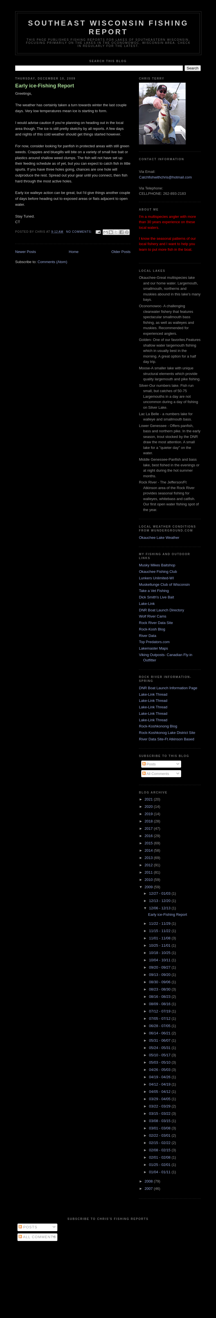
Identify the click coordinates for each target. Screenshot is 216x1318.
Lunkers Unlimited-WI (156, 578)
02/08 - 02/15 (160, 1150)
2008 (149, 1181)
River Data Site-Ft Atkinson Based (166, 739)
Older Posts (120, 252)
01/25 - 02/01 (160, 1165)
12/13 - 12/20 (160, 901)
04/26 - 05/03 (160, 1070)
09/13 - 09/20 (160, 975)
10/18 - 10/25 (160, 953)
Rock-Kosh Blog (152, 629)
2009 (149, 887)
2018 (149, 821)
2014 (149, 850)
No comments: (79, 231)
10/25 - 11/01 (160, 945)
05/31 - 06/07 (160, 1040)
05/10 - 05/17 (160, 1055)
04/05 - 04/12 (160, 1091)
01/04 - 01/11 (160, 1172)
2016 (149, 836)
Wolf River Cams (152, 616)
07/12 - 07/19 (160, 1011)
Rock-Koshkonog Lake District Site (167, 733)
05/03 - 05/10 (160, 1062)
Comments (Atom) (52, 262)
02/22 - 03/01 (160, 1135)
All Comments (155, 774)
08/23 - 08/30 (160, 989)
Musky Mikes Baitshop (157, 565)
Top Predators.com (154, 642)
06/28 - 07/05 (160, 1026)
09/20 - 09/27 (160, 967)
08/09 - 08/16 (160, 1004)
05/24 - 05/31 (160, 1048)
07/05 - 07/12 (160, 1018)
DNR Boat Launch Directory (161, 610)
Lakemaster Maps (153, 648)
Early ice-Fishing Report (44, 86)
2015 (149, 843)
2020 (149, 806)
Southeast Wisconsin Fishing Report (108, 27)
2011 (149, 872)
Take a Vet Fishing (154, 591)
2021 (149, 799)
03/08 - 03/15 (160, 1121)
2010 (149, 880)
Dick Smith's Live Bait (156, 597)
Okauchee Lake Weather (159, 537)
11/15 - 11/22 (160, 931)
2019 (149, 814)
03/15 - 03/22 (160, 1113)
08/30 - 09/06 (160, 982)
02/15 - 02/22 (160, 1143)
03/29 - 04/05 (160, 1099)
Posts (149, 764)
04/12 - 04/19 (160, 1084)
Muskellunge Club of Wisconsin (164, 584)
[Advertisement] (108, 1278)
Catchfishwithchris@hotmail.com (165, 177)
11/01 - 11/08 (160, 938)
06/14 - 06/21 (160, 1033)
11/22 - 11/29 (160, 923)
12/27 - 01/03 (160, 893)
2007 (149, 1188)
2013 (149, 858)
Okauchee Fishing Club (158, 571)
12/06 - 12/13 (160, 908)
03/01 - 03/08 (160, 1128)
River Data (147, 636)
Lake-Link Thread (153, 694)
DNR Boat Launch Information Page (168, 688)
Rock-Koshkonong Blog (158, 726)
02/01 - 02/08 (160, 1157)
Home (74, 252)
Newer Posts (25, 252)
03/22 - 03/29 (160, 1106)
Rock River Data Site (156, 623)
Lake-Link (147, 604)
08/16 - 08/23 (160, 996)
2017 (149, 828)
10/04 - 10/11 (160, 960)
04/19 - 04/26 (160, 1077)
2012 (149, 865)
